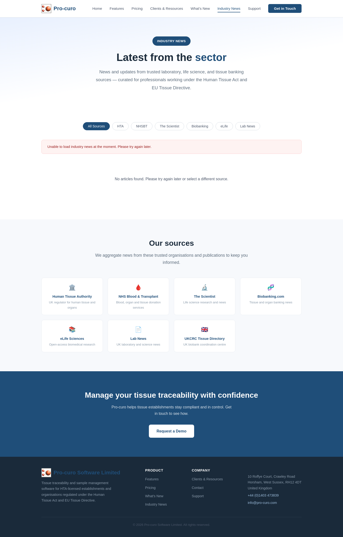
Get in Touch (285, 8)
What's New (200, 8)
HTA (120, 126)
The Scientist (169, 126)
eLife (224, 126)
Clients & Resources (166, 8)
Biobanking (200, 126)
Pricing (136, 8)
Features (117, 8)
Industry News (228, 8)
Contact (198, 488)
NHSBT (141, 126)
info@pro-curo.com (262, 503)
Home (97, 8)
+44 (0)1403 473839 (263, 495)
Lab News (247, 126)
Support (254, 8)
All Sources (96, 126)
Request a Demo (171, 431)
